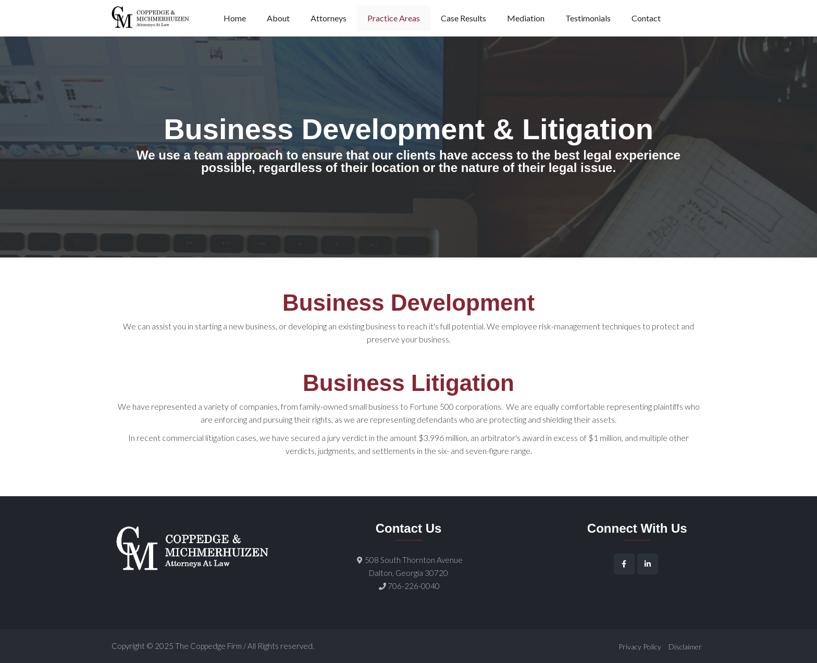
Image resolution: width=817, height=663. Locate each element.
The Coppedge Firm (208, 645)
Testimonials (588, 18)
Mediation (525, 18)
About (278, 18)
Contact (646, 18)
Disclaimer (685, 646)
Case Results (463, 18)
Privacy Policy (639, 646)
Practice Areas (393, 18)
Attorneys (328, 18)
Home (235, 18)
